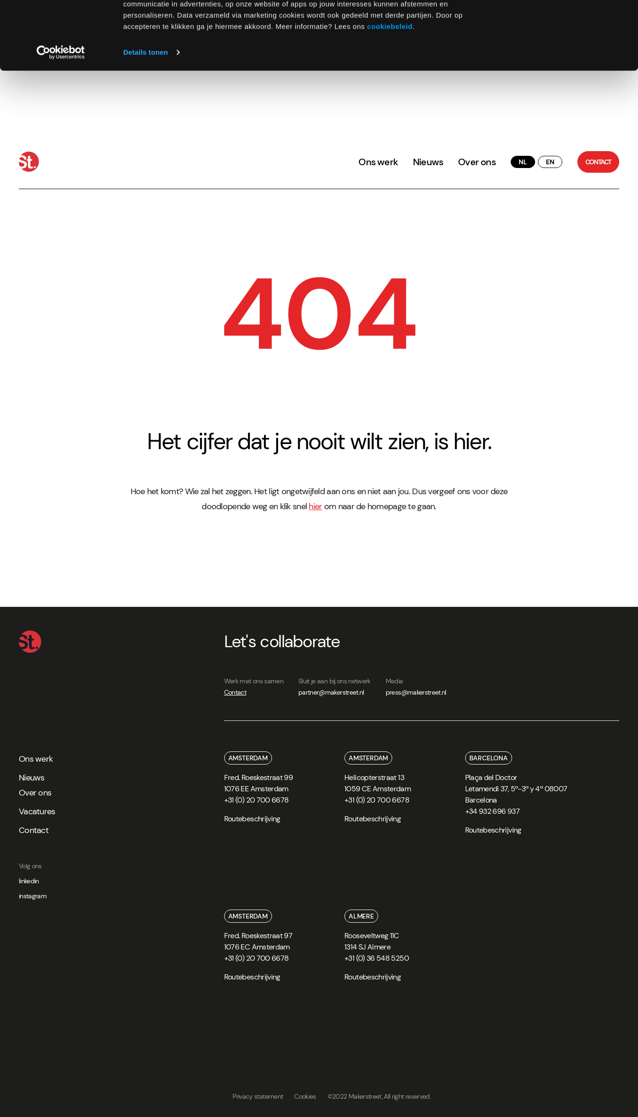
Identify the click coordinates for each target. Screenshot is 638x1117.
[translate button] (523, 162)
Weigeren (559, 51)
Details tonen (145, 116)
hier (315, 506)
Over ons (477, 162)
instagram (33, 896)
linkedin (29, 881)
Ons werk (378, 162)
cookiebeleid (389, 90)
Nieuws (428, 162)
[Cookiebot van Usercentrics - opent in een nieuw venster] (61, 116)
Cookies (305, 1096)
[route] (252, 822)
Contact (235, 692)
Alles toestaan (560, 23)
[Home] (29, 162)
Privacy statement (258, 1096)
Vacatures (37, 811)
